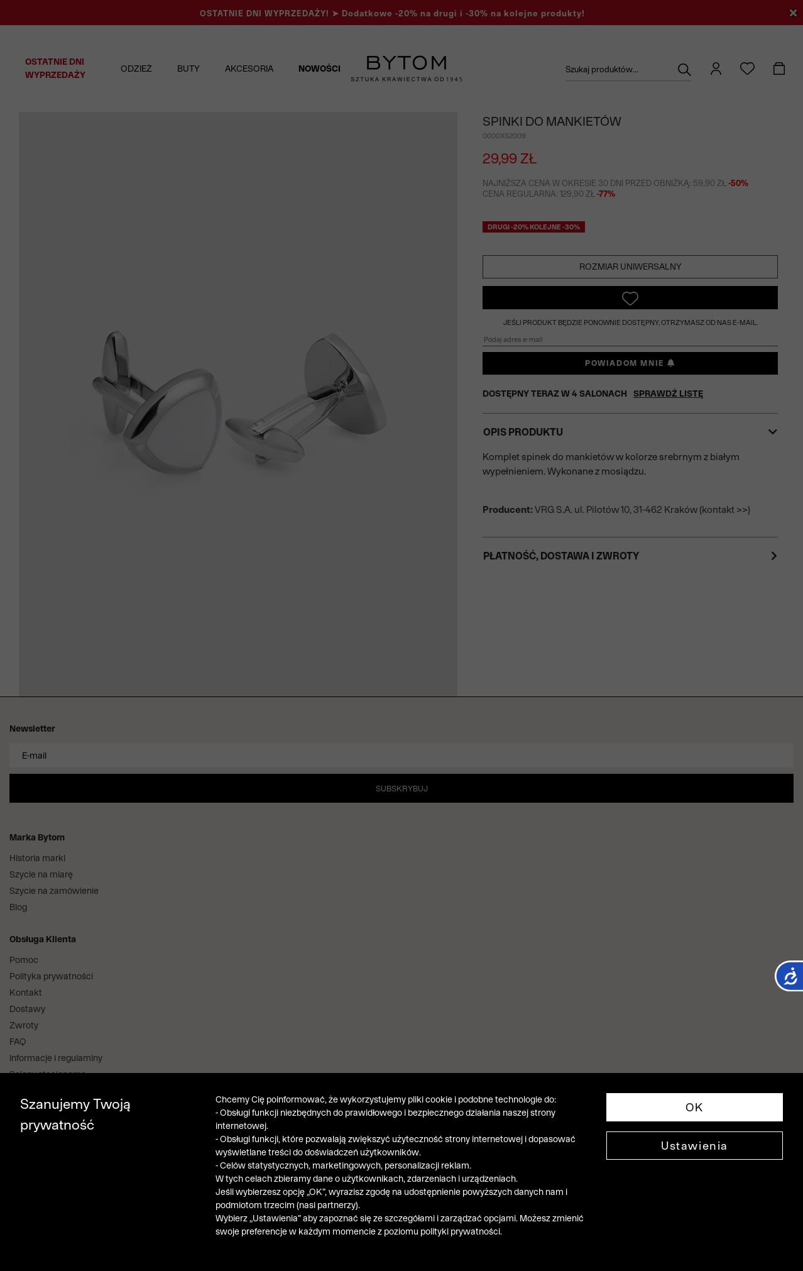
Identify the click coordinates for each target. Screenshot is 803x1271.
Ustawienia (694, 1145)
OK (695, 1107)
